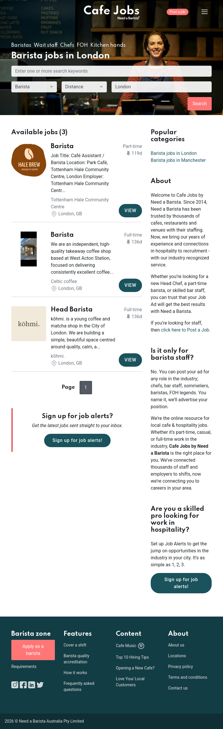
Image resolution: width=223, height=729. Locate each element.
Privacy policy (180, 666)
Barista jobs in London (174, 153)
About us (176, 645)
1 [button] (85, 387)
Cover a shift (75, 645)
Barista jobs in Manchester (178, 160)
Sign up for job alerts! (77, 440)
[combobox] (162, 86)
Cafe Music (130, 646)
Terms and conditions (187, 677)
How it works (75, 672)
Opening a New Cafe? (135, 668)
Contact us (178, 688)
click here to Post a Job (185, 330)
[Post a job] (177, 16)
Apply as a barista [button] (33, 650)
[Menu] (200, 11)
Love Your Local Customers (130, 681)
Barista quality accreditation (76, 658)
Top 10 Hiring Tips (132, 657)
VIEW (130, 210)
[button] (76, 180)
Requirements (23, 666)
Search (200, 103)
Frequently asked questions (79, 686)
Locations (177, 655)
